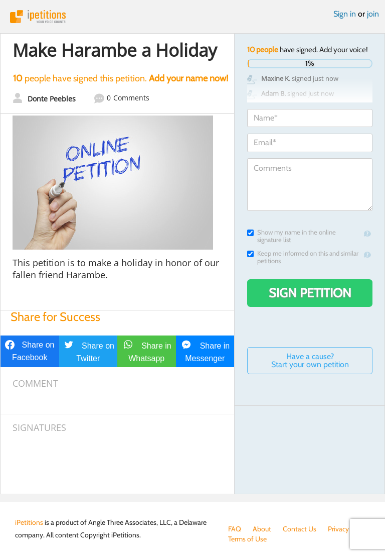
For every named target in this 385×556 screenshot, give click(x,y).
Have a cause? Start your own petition (310, 360)
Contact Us (299, 528)
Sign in (344, 14)
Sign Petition (310, 292)
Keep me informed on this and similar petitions (302, 257)
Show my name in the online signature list (291, 236)
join (373, 14)
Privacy (338, 528)
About (262, 528)
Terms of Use (247, 538)
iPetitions (192, 16)
